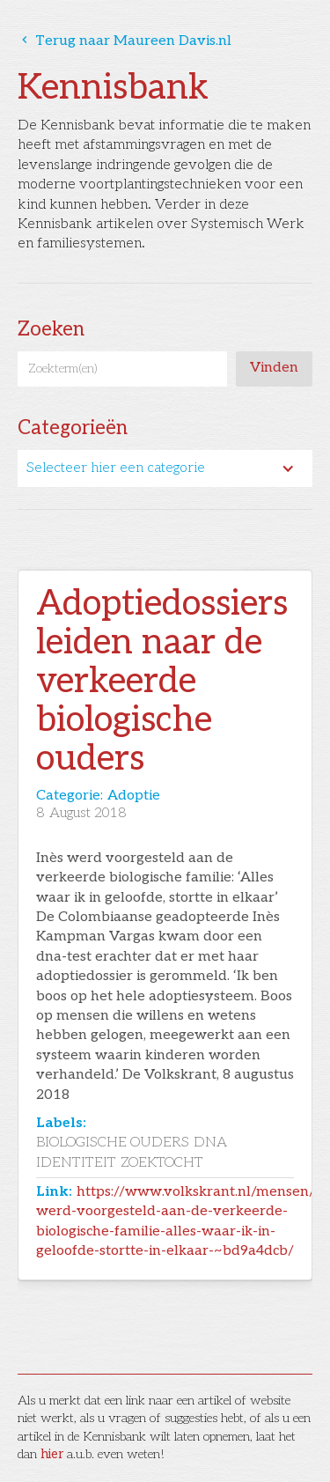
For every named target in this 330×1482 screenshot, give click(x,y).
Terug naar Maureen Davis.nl (124, 41)
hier (51, 1454)
